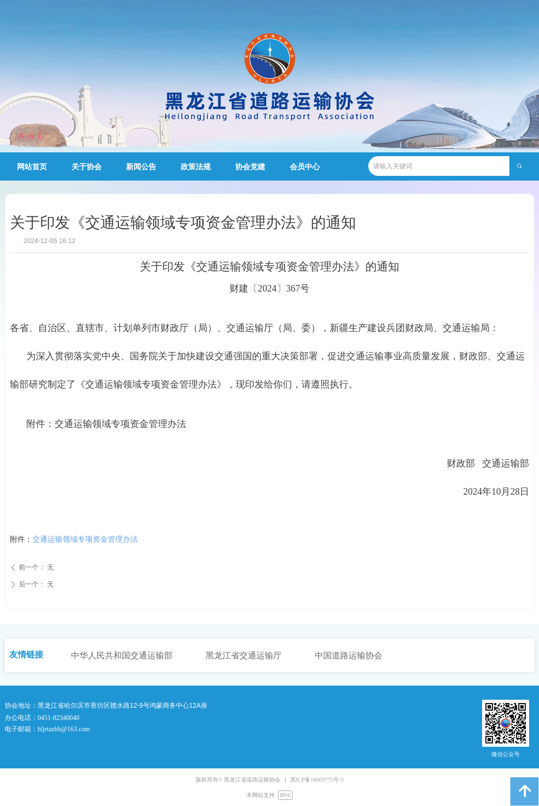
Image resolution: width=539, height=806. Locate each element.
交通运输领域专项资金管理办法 (85, 539)
